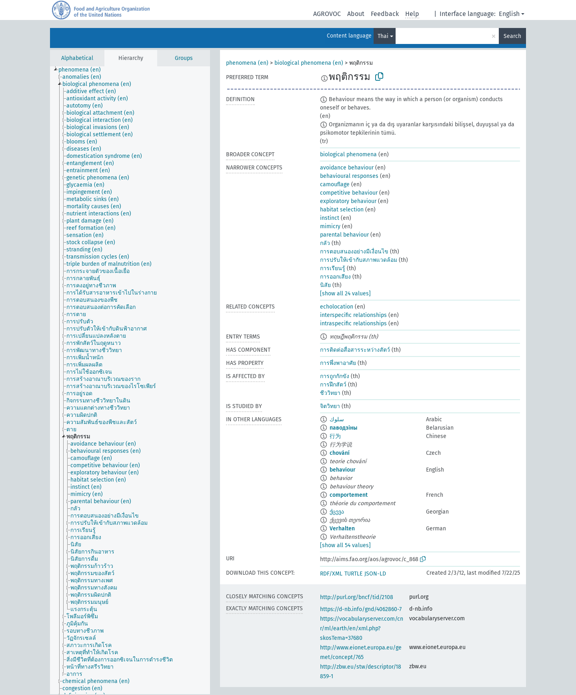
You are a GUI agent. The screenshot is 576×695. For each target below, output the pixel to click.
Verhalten (342, 528)
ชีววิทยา (330, 393)
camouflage (335, 184)
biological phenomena (348, 154)
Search (512, 36)
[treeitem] (83, 70)
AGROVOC (327, 14)
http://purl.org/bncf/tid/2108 (356, 597)
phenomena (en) (247, 63)
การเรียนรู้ (332, 268)
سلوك (337, 419)
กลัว (325, 243)
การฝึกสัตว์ (333, 384)
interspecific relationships (353, 315)
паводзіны (343, 427)
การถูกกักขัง (334, 376)
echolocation (336, 306)
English (509, 14)
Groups (184, 58)
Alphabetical (77, 58)
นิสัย (325, 285)
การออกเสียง (335, 276)
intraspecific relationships (353, 323)
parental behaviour (344, 234)
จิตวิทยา (330, 406)
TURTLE (353, 573)
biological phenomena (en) (308, 63)
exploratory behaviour (348, 201)
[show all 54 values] (345, 545)
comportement (349, 495)
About (355, 14)
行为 (335, 436)
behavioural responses (349, 176)
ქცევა (337, 511)
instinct (329, 218)
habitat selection (342, 209)
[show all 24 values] (345, 293)
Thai (383, 36)
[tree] (130, 380)
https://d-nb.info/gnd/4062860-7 (361, 609)
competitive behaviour (349, 192)
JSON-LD (375, 573)
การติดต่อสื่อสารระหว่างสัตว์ (355, 350)
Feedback (385, 14)
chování (340, 453)
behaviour (343, 469)
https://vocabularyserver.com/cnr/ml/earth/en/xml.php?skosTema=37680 (361, 628)
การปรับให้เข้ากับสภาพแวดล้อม (358, 260)
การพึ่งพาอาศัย (338, 363)
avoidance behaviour (347, 167)
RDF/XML (331, 573)
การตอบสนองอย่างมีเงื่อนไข (354, 251)
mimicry (330, 226)
